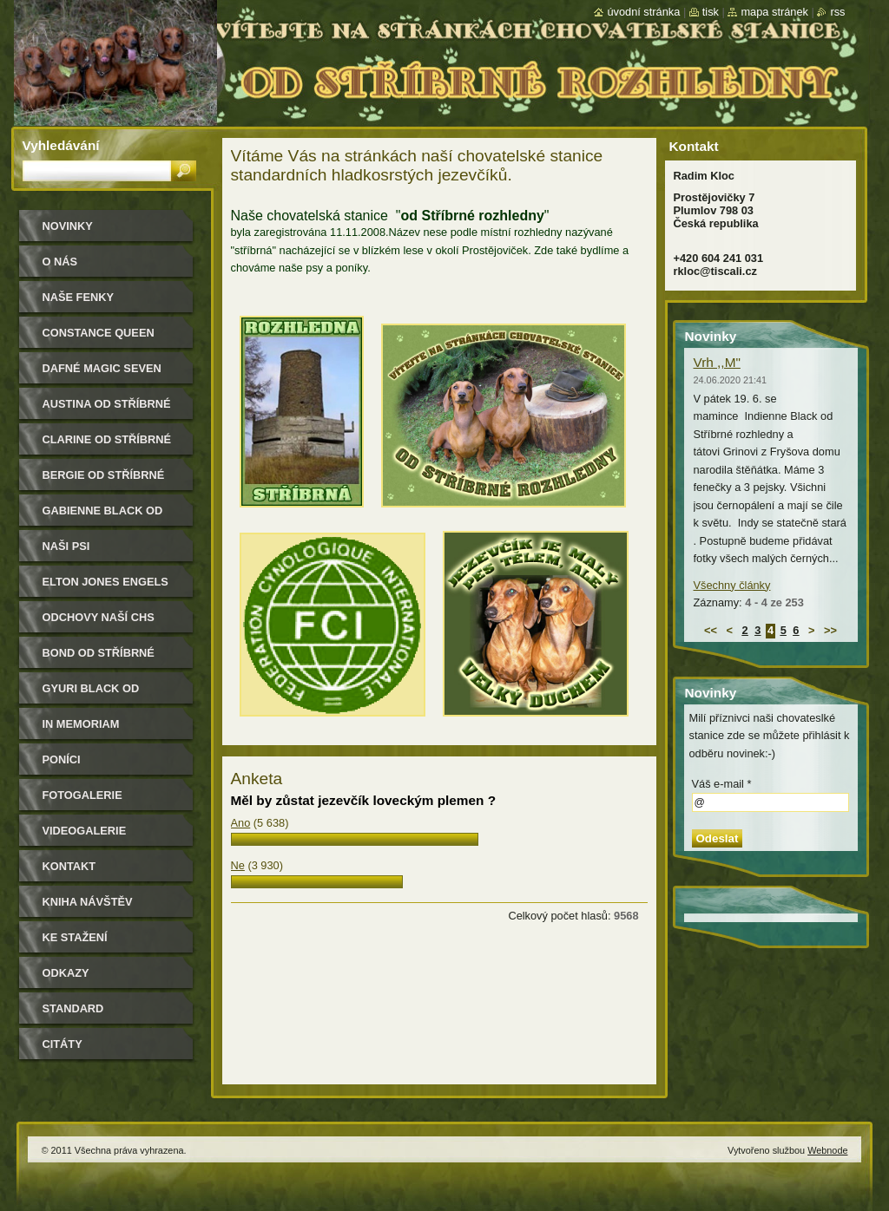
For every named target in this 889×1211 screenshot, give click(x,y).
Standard (73, 1008)
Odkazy (66, 972)
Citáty (62, 1044)
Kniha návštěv (88, 901)
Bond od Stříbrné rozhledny (99, 658)
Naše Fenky (78, 297)
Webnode (827, 1150)
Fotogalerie (82, 795)
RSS (837, 11)
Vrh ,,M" (717, 362)
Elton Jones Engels (105, 581)
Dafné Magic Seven (102, 368)
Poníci (62, 759)
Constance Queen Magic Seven (99, 338)
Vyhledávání (61, 145)
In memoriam (81, 723)
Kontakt (69, 866)
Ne (238, 865)
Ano (241, 822)
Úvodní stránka (643, 11)
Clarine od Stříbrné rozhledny (107, 445)
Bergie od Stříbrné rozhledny (104, 481)
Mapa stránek (774, 11)
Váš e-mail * (722, 783)
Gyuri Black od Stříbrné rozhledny (107, 694)
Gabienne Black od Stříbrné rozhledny (107, 516)
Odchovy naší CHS (99, 617)
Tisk (710, 11)
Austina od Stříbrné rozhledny (107, 409)
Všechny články (732, 585)
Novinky (68, 225)
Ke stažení (75, 937)
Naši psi (66, 546)
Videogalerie (85, 830)
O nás (60, 261)
